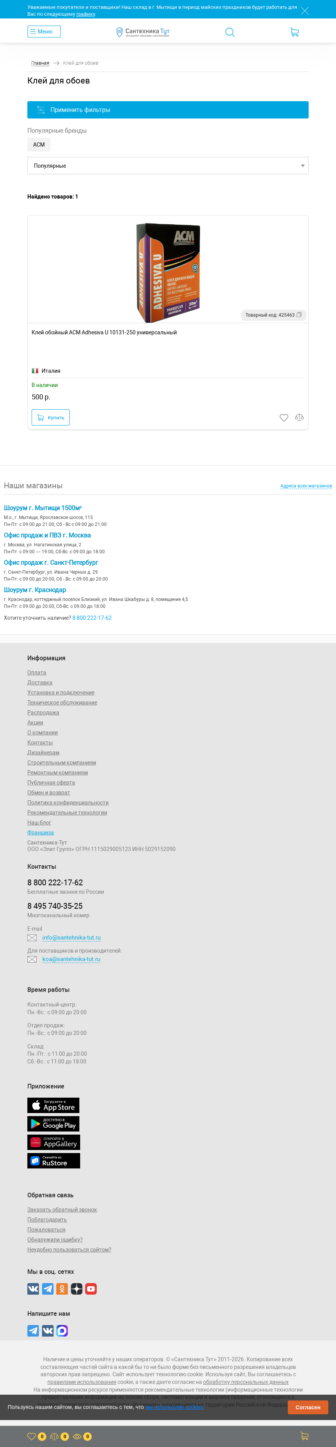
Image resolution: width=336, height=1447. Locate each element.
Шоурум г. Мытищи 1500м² (43, 508)
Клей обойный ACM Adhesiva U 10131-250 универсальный (104, 332)
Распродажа (43, 712)
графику (85, 14)
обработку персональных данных (246, 1382)
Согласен (308, 1407)
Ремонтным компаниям (57, 772)
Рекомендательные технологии (67, 812)
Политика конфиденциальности (68, 802)
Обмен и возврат (48, 792)
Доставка (39, 682)
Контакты (40, 742)
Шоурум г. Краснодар (35, 590)
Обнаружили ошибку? (55, 1240)
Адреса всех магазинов (306, 486)
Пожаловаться (46, 1230)
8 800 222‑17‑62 (55, 882)
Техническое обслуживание (62, 702)
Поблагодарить (47, 1220)
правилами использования (81, 1382)
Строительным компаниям (61, 762)
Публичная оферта (51, 782)
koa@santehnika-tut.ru (71, 959)
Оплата (36, 672)
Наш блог (39, 822)
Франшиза (40, 832)
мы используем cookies (174, 1407)
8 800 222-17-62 (92, 618)
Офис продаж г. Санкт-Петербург (51, 562)
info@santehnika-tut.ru (71, 937)
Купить (50, 417)
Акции (35, 722)
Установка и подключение (60, 692)
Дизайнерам (43, 752)
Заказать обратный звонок (62, 1210)
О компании (42, 732)
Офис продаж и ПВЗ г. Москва (47, 535)
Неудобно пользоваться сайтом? (69, 1250)
